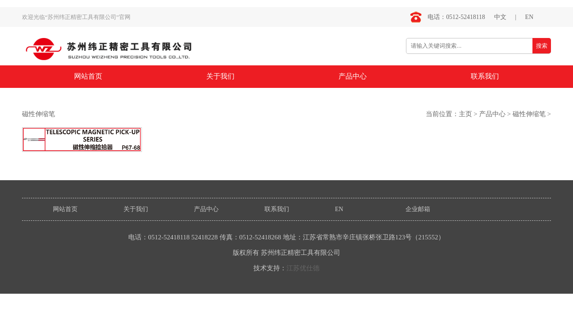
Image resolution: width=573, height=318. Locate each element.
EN (529, 17)
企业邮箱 (418, 209)
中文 (500, 17)
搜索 (541, 45)
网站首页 (88, 76)
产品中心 (353, 76)
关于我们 (220, 76)
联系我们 (485, 76)
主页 (465, 113)
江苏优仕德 (303, 268)
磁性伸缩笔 (529, 113)
